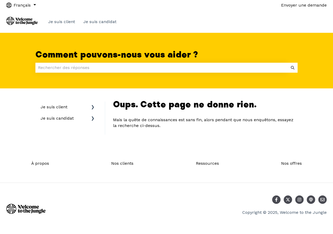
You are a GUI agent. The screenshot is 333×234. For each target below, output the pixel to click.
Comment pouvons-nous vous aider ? (116, 55)
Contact (313, 21)
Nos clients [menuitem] (122, 163)
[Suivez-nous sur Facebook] (276, 199)
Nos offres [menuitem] (291, 163)
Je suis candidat (99, 21)
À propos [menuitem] (40, 163)
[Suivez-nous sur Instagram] (299, 199)
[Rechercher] (293, 68)
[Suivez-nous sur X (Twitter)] (288, 199)
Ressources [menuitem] (207, 163)
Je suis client (61, 21)
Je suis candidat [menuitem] (57, 118)
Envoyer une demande (304, 5)
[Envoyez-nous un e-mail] (322, 199)
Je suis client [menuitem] (54, 106)
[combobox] (161, 68)
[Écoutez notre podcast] (311, 199)
